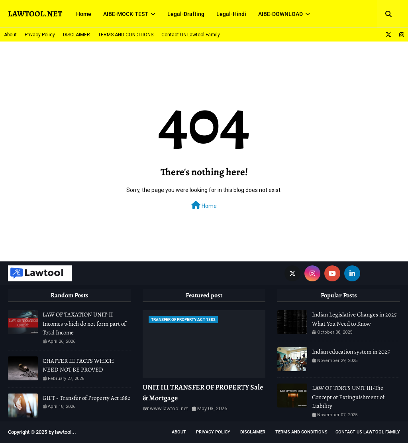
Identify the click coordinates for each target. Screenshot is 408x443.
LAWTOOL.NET (35, 13)
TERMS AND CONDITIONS (125, 35)
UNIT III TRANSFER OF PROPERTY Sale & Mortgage (203, 392)
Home (204, 205)
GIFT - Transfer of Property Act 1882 (86, 398)
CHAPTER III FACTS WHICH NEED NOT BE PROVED (78, 365)
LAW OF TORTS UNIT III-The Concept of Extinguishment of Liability (348, 397)
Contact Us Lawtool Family (190, 35)
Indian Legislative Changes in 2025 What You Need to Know (354, 319)
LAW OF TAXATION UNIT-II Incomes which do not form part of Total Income (84, 323)
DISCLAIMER (76, 35)
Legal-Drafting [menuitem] (185, 14)
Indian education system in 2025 (351, 352)
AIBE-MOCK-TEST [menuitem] (125, 14)
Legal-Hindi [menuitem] (231, 14)
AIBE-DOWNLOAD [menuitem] (280, 14)
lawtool (63, 432)
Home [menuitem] (83, 14)
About (10, 35)
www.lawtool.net (169, 408)
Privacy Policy (40, 35)
